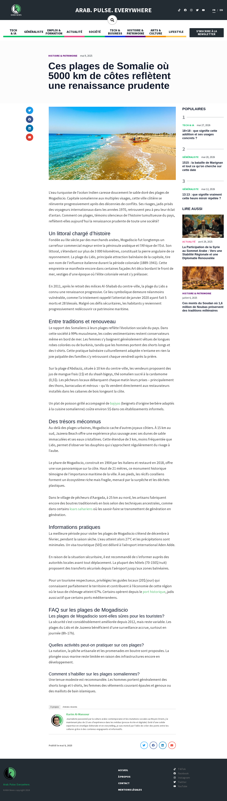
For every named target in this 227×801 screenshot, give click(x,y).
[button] (29, 110)
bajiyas (115, 403)
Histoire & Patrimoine (62, 55)
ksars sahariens (81, 509)
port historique (154, 591)
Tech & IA (188, 125)
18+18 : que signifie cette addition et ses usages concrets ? (199, 134)
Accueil (125, 770)
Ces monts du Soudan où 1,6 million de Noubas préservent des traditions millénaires (202, 307)
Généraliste (190, 157)
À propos (54, 707)
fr (213, 10)
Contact (126, 783)
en (221, 10)
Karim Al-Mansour (77, 714)
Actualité (189, 241)
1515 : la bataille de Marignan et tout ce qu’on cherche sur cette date (202, 166)
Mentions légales (132, 789)
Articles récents (70, 707)
